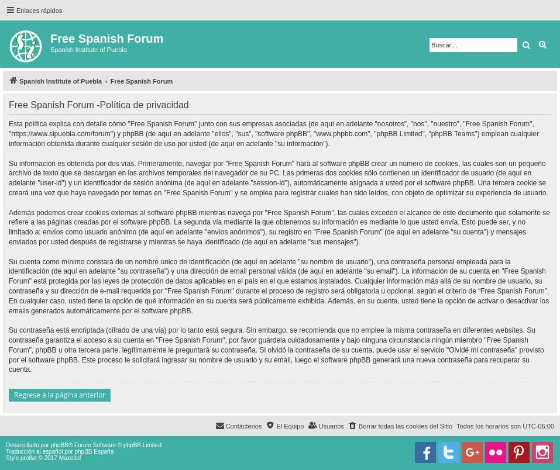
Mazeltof (70, 458)
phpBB (59, 445)
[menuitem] (400, 426)
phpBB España (94, 451)
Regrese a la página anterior (59, 395)
